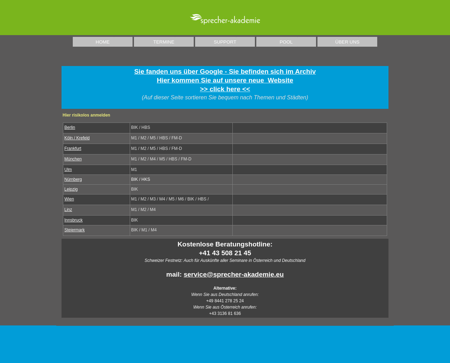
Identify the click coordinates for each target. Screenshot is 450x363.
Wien (69, 199)
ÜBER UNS (347, 42)
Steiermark (74, 229)
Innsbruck (73, 220)
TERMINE (163, 42)
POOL (285, 42)
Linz (68, 209)
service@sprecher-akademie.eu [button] (234, 274)
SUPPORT (225, 42)
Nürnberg (73, 179)
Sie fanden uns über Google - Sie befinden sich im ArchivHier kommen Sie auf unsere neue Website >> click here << (225, 80)
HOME (103, 42)
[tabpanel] (225, 87)
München (73, 159)
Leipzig (71, 189)
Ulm (68, 169)
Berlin (69, 127)
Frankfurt (72, 148)
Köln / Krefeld (77, 138)
